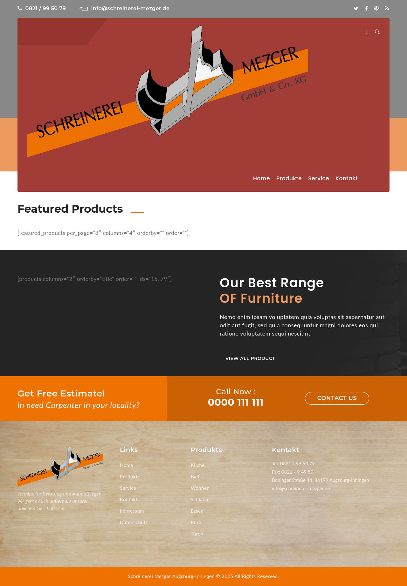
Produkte (289, 178)
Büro (196, 522)
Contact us (337, 398)
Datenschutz (134, 522)
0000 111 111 (236, 402)
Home (261, 178)
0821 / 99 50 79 (41, 8)
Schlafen (200, 499)
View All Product (250, 358)
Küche (198, 465)
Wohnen (200, 488)
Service (318, 178)
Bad (195, 476)
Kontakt (346, 178)
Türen (197, 533)
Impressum (132, 511)
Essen (197, 511)
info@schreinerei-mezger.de (124, 8)
